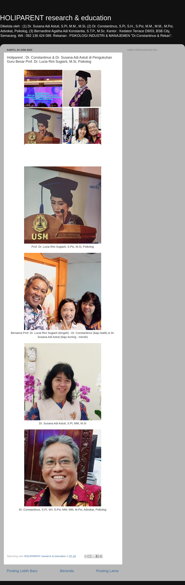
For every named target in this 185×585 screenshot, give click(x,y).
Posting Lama (107, 571)
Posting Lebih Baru (22, 571)
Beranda (67, 571)
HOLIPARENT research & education (55, 18)
